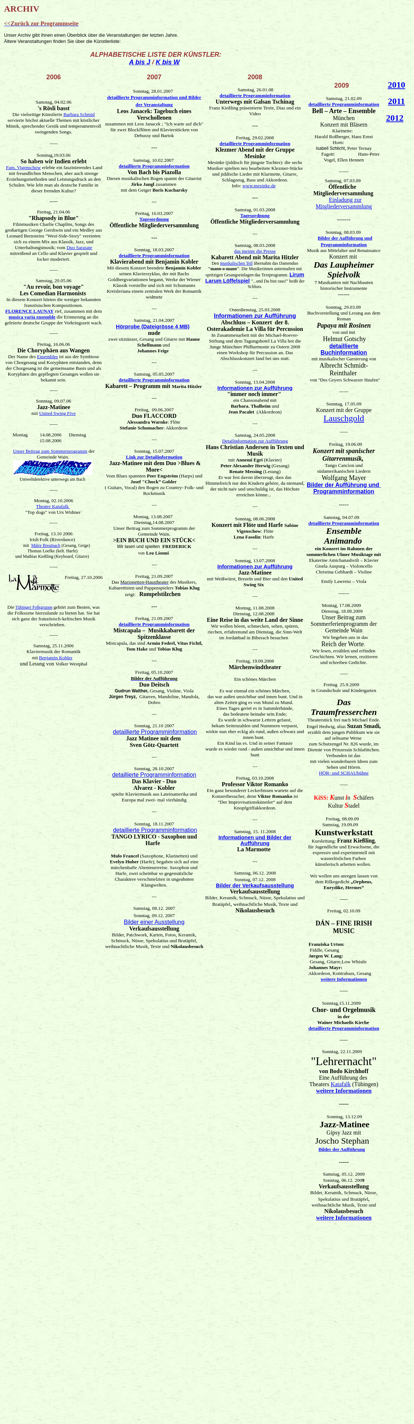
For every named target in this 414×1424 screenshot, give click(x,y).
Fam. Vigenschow (23, 167)
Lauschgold (344, 418)
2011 (396, 101)
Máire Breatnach (45, 545)
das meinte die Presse (255, 251)
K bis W (168, 62)
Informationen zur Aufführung (255, 316)
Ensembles (47, 356)
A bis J (139, 62)
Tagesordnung (154, 219)
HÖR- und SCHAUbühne (344, 773)
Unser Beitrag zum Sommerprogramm (50, 451)
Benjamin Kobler (55, 657)
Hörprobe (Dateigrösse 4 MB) (153, 326)
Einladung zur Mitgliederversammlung (344, 203)
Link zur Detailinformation (154, 457)
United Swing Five (57, 413)
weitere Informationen (344, 979)
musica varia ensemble (32, 317)
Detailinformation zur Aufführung (255, 441)
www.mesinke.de (259, 185)
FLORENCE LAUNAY (29, 311)
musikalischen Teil (236, 263)
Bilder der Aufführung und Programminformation (344, 488)
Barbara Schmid (79, 114)
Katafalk (341, 1084)
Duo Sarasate (79, 247)
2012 (394, 118)
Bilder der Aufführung (341, 1149)
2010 (396, 84)
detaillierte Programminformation (154, 166)
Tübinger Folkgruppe (33, 607)
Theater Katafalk (53, 506)
